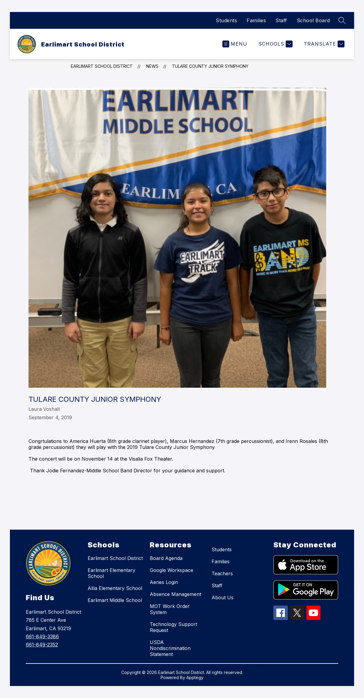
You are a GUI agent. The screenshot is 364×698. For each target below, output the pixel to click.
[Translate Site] (323, 44)
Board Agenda (166, 558)
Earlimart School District (102, 66)
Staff (281, 20)
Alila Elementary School (115, 588)
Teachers (222, 573)
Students (226, 20)
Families (256, 20)
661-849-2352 (42, 645)
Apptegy (194, 677)
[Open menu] (234, 44)
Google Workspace (171, 570)
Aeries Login (164, 582)
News (152, 66)
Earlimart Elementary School (111, 573)
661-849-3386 (42, 636)
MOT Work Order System (170, 609)
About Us (222, 597)
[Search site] (342, 20)
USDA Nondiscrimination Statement (170, 648)
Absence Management (175, 594)
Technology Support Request (173, 627)
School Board (313, 20)
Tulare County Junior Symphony (210, 66)
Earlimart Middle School (115, 600)
